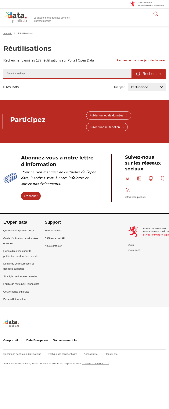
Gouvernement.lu (65, 340)
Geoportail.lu (12, 340)
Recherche (151, 74)
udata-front (134, 250)
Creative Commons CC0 (95, 363)
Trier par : (120, 87)
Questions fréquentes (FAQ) (18, 230)
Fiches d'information (14, 299)
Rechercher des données (156, 13)
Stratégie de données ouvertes (20, 276)
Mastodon (151, 178)
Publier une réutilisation (104, 127)
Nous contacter (53, 245)
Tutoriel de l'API (53, 230)
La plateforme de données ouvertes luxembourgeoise (52, 19)
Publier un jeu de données (106, 115)
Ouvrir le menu (164, 13)
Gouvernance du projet (16, 291)
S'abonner (31, 195)
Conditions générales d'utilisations (22, 354)
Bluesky (128, 178)
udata (131, 245)
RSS (128, 190)
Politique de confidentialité (63, 354)
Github (163, 178)
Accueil (7, 33)
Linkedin (140, 178)
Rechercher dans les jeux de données (141, 60)
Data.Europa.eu (37, 340)
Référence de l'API (55, 238)
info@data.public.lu (135, 197)
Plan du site (111, 354)
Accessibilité (91, 354)
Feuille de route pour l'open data (21, 284)
